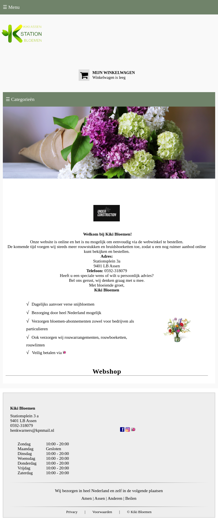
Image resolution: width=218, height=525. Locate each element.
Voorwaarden (102, 512)
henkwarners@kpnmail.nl (32, 430)
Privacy (71, 512)
